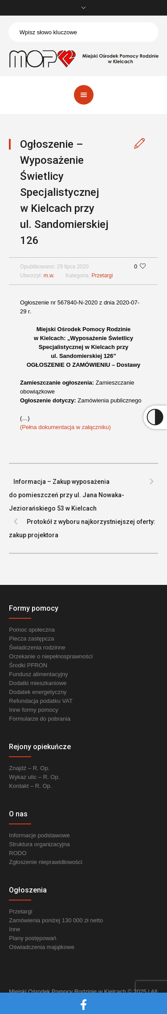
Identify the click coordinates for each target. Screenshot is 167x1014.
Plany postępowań (32, 938)
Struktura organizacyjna (39, 844)
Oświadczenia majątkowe (41, 947)
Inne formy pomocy (33, 709)
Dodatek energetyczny (37, 692)
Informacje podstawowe (39, 835)
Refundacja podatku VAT (41, 701)
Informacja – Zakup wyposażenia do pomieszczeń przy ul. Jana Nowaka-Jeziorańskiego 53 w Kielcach (66, 495)
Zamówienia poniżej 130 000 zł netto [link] (56, 920)
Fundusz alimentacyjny (38, 674)
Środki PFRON (28, 665)
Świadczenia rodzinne (37, 647)
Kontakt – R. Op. (30, 786)
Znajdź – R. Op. (29, 768)
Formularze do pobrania (39, 718)
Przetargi (102, 275)
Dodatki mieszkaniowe (37, 683)
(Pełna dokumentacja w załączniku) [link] (65, 427)
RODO (17, 853)
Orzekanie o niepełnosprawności (51, 656)
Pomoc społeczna (32, 629)
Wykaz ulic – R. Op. (34, 777)
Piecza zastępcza (31, 638)
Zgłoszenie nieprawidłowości (45, 862)
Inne (14, 929)
